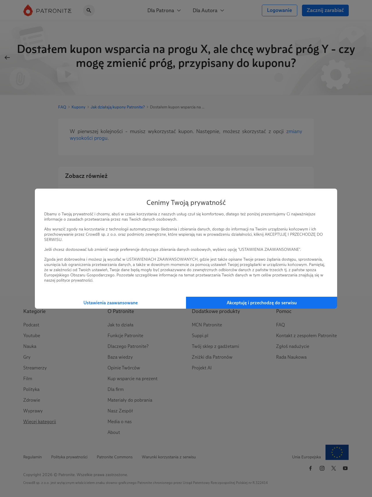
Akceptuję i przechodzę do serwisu (262, 303)
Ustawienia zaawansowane (110, 303)
